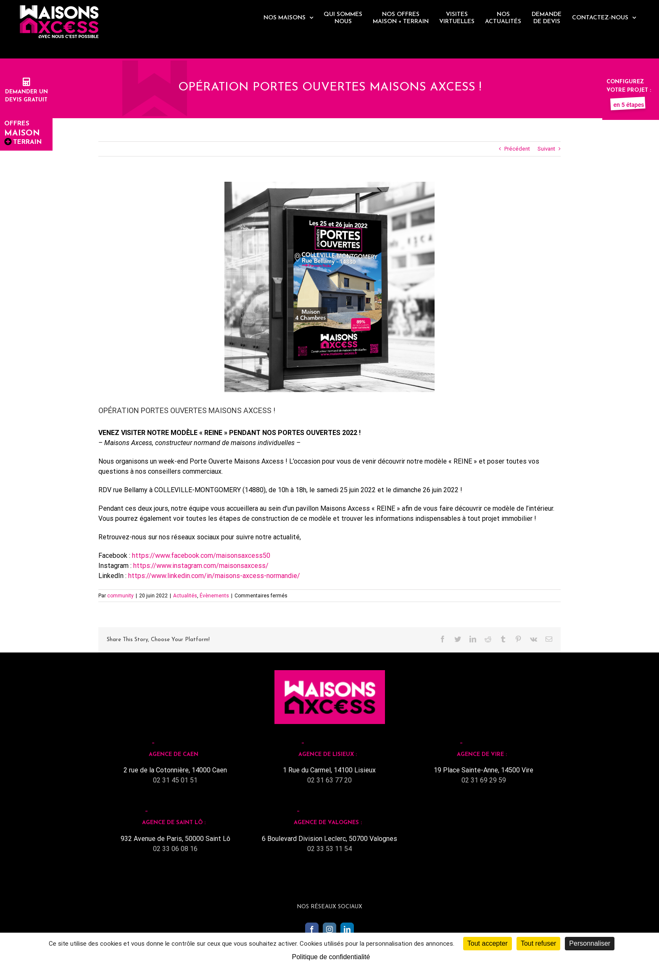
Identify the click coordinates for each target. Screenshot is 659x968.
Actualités (185, 596)
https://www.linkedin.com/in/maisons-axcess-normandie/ (214, 576)
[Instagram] (329, 929)
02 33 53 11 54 (329, 849)
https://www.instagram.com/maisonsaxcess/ (201, 566)
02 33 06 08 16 (175, 849)
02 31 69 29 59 (483, 780)
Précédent (517, 149)
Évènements (214, 596)
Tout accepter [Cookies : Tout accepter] (487, 943)
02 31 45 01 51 (175, 780)
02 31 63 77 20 (329, 780)
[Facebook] (312, 929)
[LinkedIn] (347, 929)
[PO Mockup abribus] (329, 287)
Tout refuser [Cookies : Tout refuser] (538, 943)
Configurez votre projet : (628, 90)
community (120, 596)
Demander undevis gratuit (26, 92)
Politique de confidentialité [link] (331, 956)
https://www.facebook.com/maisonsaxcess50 (201, 556)
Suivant (546, 149)
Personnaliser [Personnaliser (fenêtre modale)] (589, 943)
